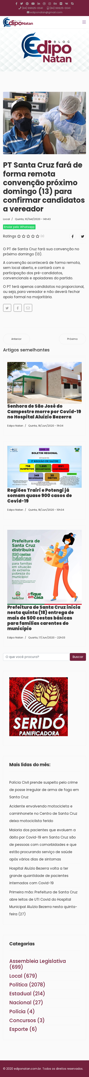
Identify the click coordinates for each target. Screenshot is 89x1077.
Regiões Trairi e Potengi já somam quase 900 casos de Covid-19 (39, 495)
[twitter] (21, 4)
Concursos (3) (27, 1020)
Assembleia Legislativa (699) (37, 964)
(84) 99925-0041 (32, 8)
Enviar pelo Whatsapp (19, 227)
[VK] (66, 4)
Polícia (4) (22, 1011)
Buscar (77, 656)
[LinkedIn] (39, 4)
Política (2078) (27, 984)
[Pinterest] (27, 4)
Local (6, 219)
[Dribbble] (44, 4)
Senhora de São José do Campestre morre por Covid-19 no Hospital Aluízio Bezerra (44, 411)
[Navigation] (84, 22)
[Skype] (72, 4)
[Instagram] (49, 4)
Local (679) (23, 976)
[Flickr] (61, 4)
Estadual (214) (27, 993)
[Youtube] (33, 4)
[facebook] (16, 4)
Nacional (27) (26, 1002)
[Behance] (55, 4)
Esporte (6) (23, 1029)
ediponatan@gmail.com (46, 12)
